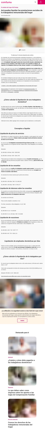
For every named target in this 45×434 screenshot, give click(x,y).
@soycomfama (4, 89)
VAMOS (22, 314)
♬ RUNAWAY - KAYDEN (13, 92)
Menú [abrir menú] (40, 2)
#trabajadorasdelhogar (18, 90)
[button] (6, 2)
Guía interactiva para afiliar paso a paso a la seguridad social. (16, 270)
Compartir (22, 50)
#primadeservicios (5, 90)
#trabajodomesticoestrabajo (31, 90)
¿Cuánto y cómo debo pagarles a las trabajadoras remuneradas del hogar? (19, 85)
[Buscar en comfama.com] (34, 2)
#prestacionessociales (29, 89)
